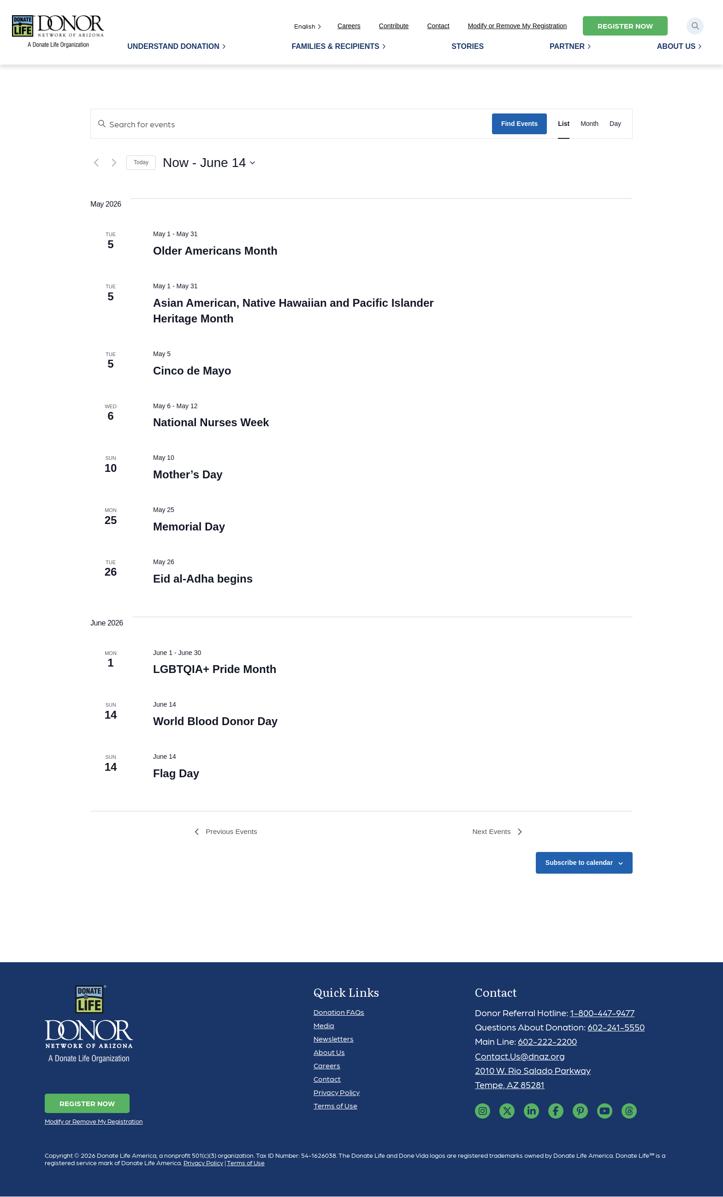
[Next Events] (113, 162)
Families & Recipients (336, 46)
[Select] (305, 26)
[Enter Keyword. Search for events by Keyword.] (291, 124)
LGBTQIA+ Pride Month (214, 669)
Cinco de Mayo (192, 370)
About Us (676, 46)
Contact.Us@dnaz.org (520, 1056)
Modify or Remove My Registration (517, 26)
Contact (438, 26)
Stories (468, 46)
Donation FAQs (339, 1012)
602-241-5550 (616, 1028)
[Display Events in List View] (563, 123)
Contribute (394, 26)
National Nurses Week (211, 422)
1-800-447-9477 (603, 1013)
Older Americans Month (215, 250)
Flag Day (176, 773)
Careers (349, 26)
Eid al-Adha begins (203, 578)
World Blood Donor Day (215, 721)
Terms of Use (335, 1106)
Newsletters (334, 1039)
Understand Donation (175, 46)
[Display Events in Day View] (615, 123)
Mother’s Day (188, 474)
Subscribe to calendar (579, 863)
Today (141, 162)
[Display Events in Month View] (590, 123)
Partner (567, 46)
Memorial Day (189, 526)
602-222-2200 (548, 1042)
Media (324, 1025)
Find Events (519, 123)
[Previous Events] (95, 162)
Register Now (625, 25)
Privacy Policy (337, 1092)
